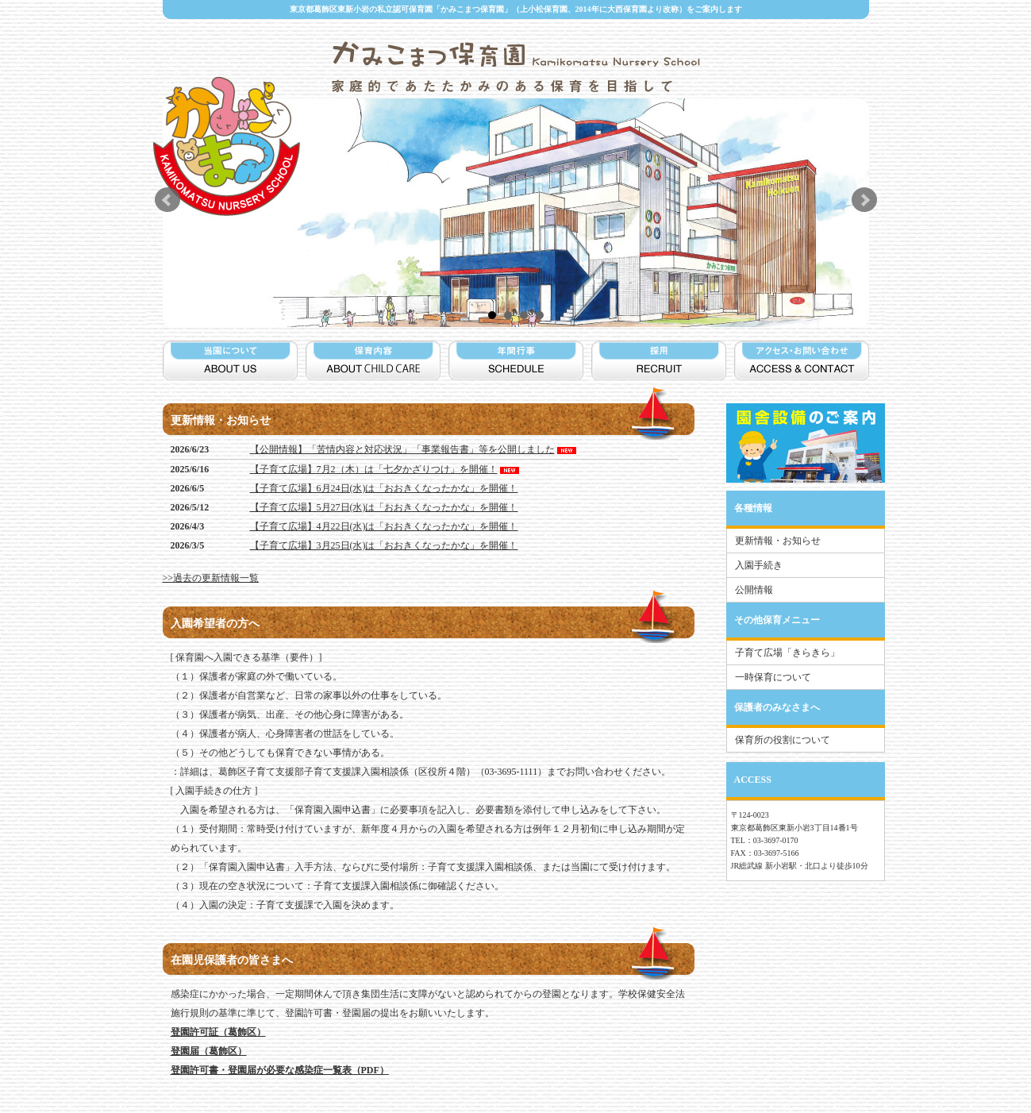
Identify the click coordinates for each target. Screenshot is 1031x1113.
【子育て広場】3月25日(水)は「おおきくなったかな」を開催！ (384, 545)
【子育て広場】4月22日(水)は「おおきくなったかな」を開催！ (384, 526)
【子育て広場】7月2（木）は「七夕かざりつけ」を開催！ (385, 469)
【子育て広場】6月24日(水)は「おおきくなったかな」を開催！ (384, 488)
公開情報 (754, 589)
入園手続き (759, 565)
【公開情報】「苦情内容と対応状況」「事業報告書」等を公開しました (414, 449)
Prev (167, 200)
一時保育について (773, 677)
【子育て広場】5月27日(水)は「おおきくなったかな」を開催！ (384, 507)
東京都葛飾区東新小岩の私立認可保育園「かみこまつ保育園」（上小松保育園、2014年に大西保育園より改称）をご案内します (516, 9)
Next (864, 200)
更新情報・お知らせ (778, 540)
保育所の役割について (782, 739)
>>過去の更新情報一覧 (211, 577)
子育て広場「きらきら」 (787, 652)
